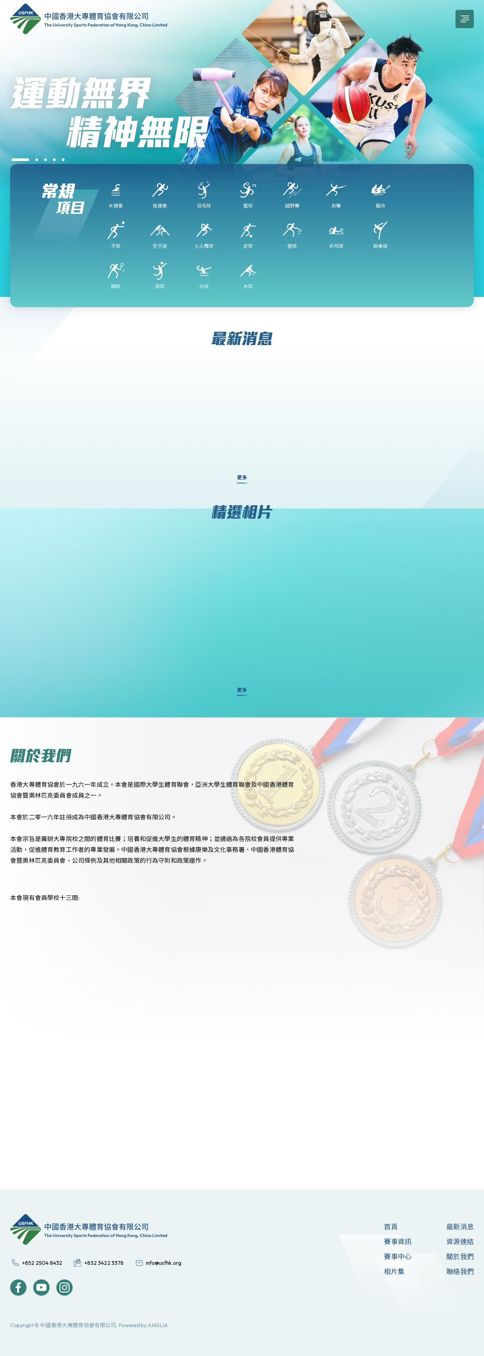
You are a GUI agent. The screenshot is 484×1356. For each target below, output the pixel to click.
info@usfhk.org (163, 1262)
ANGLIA (158, 1325)
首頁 (390, 1226)
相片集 (394, 1271)
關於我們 (460, 1256)
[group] (242, 117)
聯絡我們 (460, 1271)
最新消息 (460, 1226)
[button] (20, 159)
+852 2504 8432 (42, 1262)
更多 (242, 477)
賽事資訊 (397, 1241)
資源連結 (460, 1241)
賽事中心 (397, 1256)
